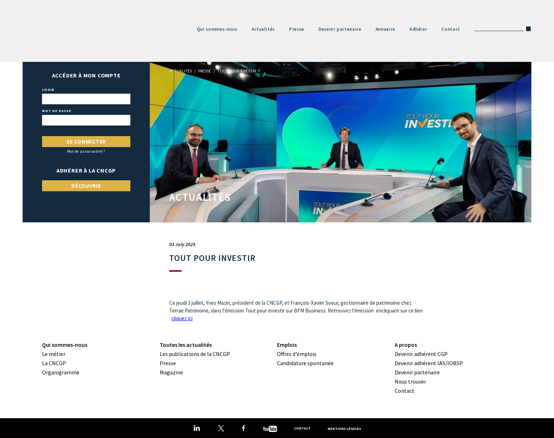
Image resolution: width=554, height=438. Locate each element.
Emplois (287, 344)
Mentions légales (344, 428)
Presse (296, 29)
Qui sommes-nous (217, 29)
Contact (450, 29)
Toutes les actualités (186, 344)
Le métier (53, 353)
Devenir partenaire (339, 29)
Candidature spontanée (305, 363)
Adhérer (418, 29)
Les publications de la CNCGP (195, 353)
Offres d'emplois (297, 353)
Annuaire (385, 29)
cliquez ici (182, 318)
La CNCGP (54, 363)
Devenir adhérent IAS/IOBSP (429, 363)
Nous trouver (410, 381)
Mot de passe (56, 111)
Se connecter (86, 141)
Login (48, 90)
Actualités (263, 29)
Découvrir (86, 185)
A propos (406, 344)
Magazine (171, 372)
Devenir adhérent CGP (421, 353)
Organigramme (60, 372)
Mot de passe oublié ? (86, 151)
